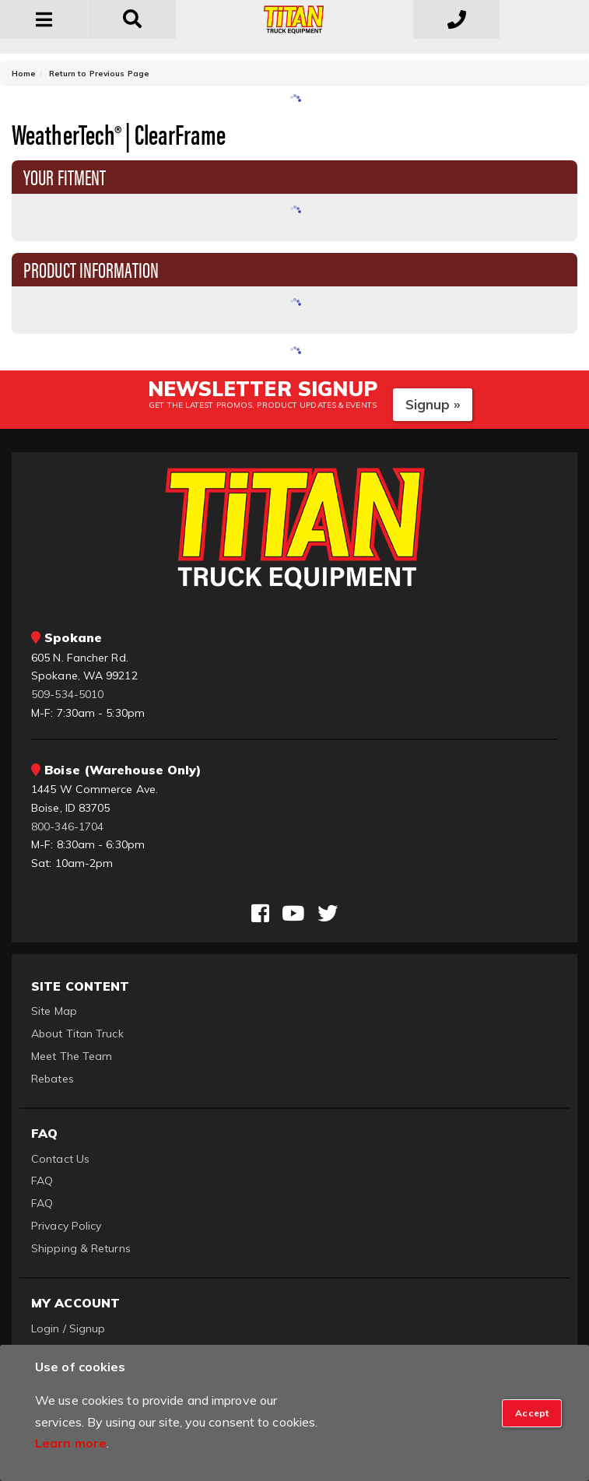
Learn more (71, 1443)
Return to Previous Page (99, 73)
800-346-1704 (67, 826)
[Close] (532, 1413)
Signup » (433, 404)
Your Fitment (64, 175)
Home (24, 73)
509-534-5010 (67, 694)
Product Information (91, 268)
